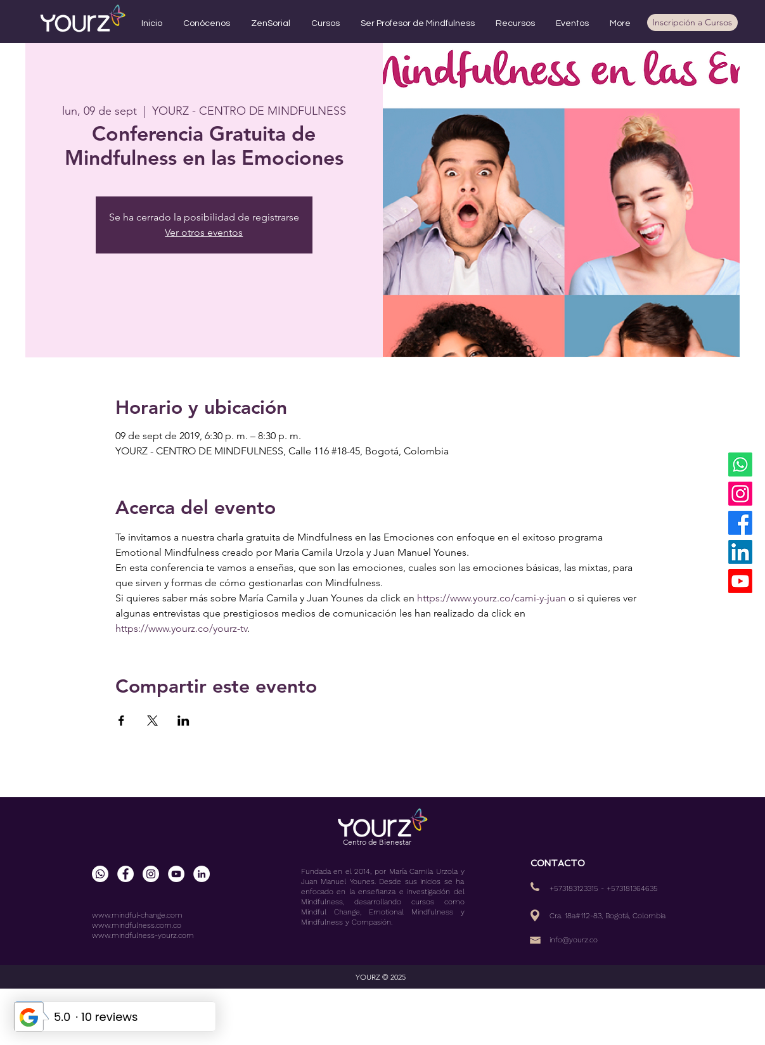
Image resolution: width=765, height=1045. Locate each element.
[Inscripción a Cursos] (692, 22)
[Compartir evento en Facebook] (121, 720)
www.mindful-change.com (137, 915)
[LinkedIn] (740, 552)
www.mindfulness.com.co (136, 925)
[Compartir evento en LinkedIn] (183, 720)
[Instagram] (740, 494)
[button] (207, 23)
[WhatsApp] (740, 464)
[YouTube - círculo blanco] (176, 874)
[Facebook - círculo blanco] (125, 874)
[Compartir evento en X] (152, 720)
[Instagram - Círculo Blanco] (151, 874)
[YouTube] (740, 581)
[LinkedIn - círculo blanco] (201, 874)
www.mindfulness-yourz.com (143, 935)
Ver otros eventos (204, 232)
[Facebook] (740, 523)
